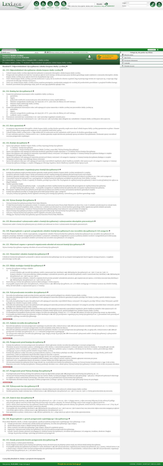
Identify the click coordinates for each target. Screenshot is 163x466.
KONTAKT (146, 464)
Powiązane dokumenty (130, 60)
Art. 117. (31, 170)
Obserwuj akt (89, 57)
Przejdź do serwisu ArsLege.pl (69, 464)
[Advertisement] (81, 29)
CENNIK (57, 7)
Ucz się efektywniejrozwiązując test (107, 56)
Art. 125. (20, 323)
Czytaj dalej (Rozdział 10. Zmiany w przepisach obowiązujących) (24, 459)
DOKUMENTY (50, 7)
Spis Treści (126, 57)
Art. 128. (20, 386)
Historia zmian (127, 55)
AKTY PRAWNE (43, 8)
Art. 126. (23, 342)
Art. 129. (18, 398)
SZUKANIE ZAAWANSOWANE (64, 8)
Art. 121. (43, 244)
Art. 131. (29, 440)
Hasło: (124, 6)
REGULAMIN (155, 464)
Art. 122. (25, 254)
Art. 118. (19, 200)
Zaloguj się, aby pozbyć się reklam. (141, 52)
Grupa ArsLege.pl (24, 464)
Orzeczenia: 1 (6, 319)
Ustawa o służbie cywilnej (13, 56)
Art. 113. (32, 70)
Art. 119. (48, 221)
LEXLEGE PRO (83, 52)
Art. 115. (13, 126)
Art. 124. (25, 292)
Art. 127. (27, 371)
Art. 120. (56, 231)
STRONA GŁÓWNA (36, 8)
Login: (124, 3)
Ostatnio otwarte (128, 66)
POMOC (139, 464)
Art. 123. (23, 266)
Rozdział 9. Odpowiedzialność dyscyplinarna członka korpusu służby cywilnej (47, 63)
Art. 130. (36, 419)
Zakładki (126, 63)
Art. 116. (15, 143)
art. (67, 272)
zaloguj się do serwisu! (104, 6)
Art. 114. (18, 91)
